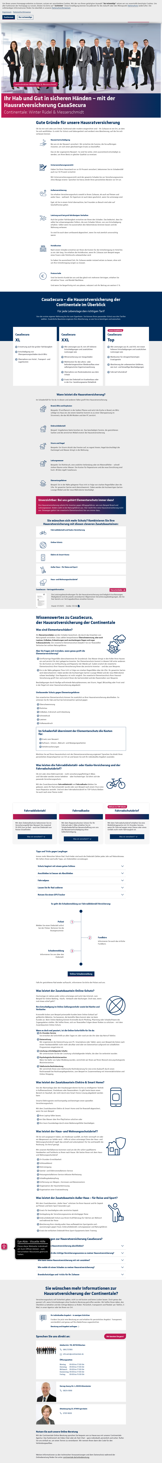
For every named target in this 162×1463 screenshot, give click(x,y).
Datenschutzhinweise (22, 12)
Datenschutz (133, 6)
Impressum (6, 12)
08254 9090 (67, 1391)
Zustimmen (8, 17)
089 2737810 (67, 1350)
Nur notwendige (25, 17)
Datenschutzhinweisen (61, 8)
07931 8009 (67, 1413)
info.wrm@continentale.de (73, 1354)
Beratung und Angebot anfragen (64, 1326)
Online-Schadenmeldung (81, 974)
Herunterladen (116, 590)
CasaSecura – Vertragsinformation (50, 589)
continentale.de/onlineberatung (76, 1457)
